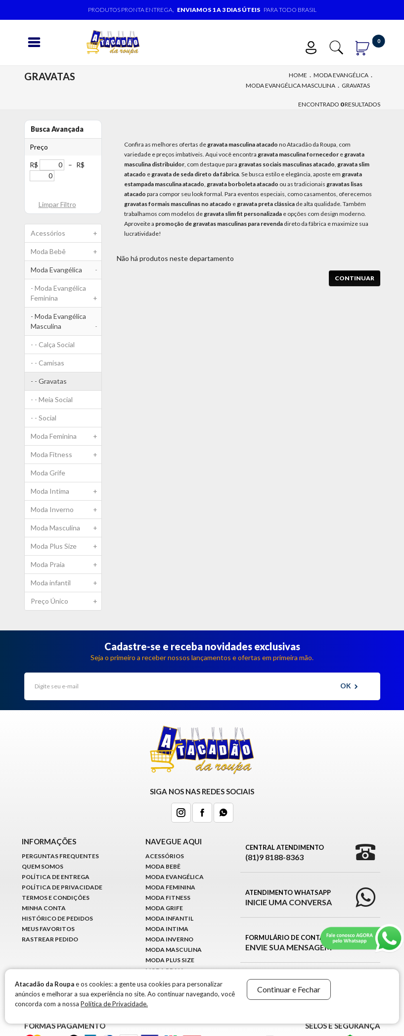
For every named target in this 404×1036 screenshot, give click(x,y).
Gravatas (356, 85)
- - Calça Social (53, 344)
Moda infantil (66, 583)
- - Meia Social (52, 399)
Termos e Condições (56, 897)
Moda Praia (66, 564)
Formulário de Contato (289, 942)
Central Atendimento (284, 852)
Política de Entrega (56, 877)
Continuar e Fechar (288, 989)
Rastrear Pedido (50, 939)
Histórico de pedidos (57, 918)
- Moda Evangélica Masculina (66, 323)
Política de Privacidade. (114, 1004)
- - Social (43, 418)
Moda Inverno (66, 509)
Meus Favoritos (48, 928)
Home (298, 75)
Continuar (354, 278)
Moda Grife (48, 472)
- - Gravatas (49, 381)
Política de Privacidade (62, 887)
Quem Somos (42, 866)
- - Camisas (47, 363)
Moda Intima (66, 491)
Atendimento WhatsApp (288, 897)
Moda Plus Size (66, 546)
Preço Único (66, 601)
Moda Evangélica (341, 75)
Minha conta (44, 908)
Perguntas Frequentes (60, 856)
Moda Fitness (66, 455)
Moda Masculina (66, 528)
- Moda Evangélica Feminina (66, 295)
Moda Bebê (66, 251)
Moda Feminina (66, 436)
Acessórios (66, 233)
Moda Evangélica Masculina (290, 85)
